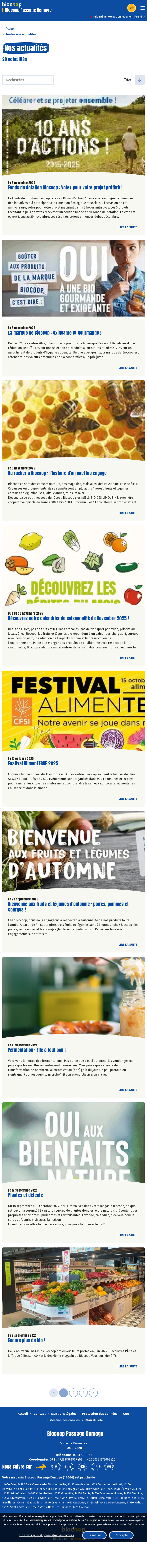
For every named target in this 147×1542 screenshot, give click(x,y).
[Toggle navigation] (142, 9)
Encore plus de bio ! (26, 1340)
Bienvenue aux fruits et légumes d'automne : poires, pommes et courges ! (68, 906)
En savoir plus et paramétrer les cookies (46, 1535)
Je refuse (94, 1535)
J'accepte (121, 1535)
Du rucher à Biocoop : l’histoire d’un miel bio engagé (57, 473)
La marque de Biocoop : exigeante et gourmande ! (54, 333)
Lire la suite (129, 227)
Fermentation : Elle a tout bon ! (37, 1050)
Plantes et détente (25, 1195)
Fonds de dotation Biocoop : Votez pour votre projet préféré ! (65, 187)
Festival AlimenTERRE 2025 (33, 763)
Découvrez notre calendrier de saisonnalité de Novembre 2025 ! (68, 618)
